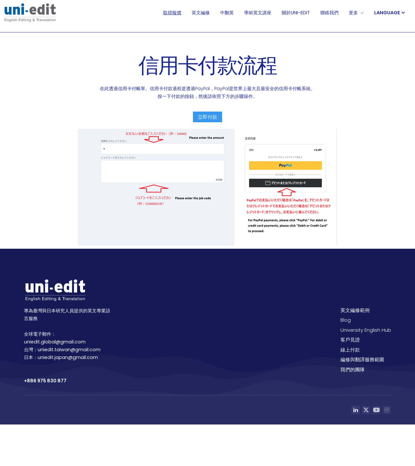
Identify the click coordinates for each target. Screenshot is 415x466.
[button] (393, 12)
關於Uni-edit (296, 12)
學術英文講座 (257, 12)
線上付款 (350, 349)
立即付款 (207, 117)
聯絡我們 (329, 12)
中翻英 (227, 12)
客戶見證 (350, 339)
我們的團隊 (352, 369)
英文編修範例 (355, 310)
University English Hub (365, 330)
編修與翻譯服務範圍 (362, 359)
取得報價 (172, 12)
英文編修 (201, 12)
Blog (345, 320)
